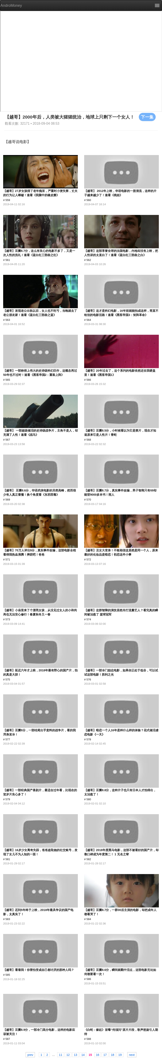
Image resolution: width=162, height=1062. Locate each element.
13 (75, 1055)
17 (105, 1055)
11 (60, 1055)
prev (30, 1055)
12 (68, 1055)
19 (120, 1055)
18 (112, 1055)
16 (97, 1055)
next (132, 1055)
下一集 (147, 117)
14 (83, 1055)
